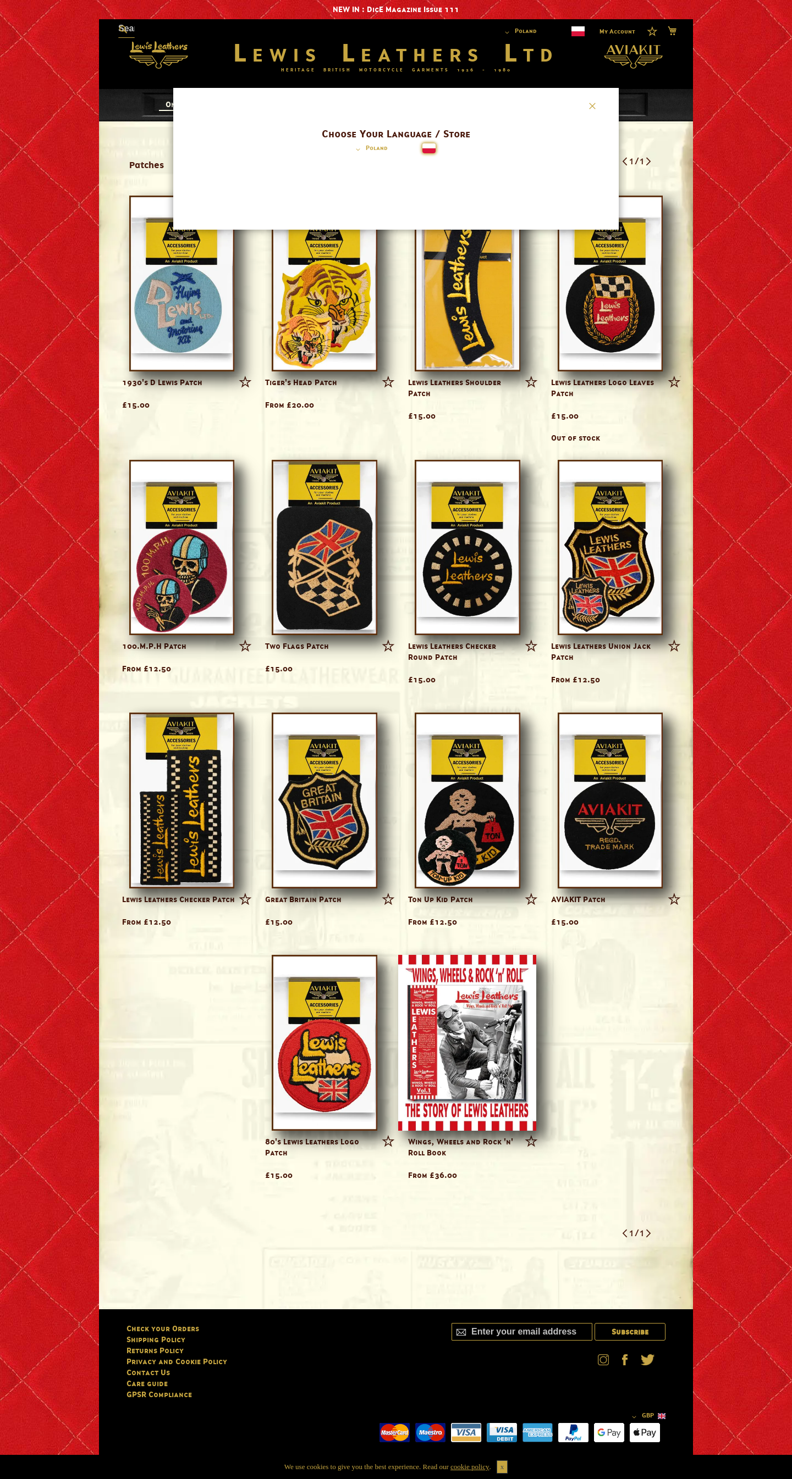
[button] (370, 149)
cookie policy (469, 1467)
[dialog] (396, 739)
